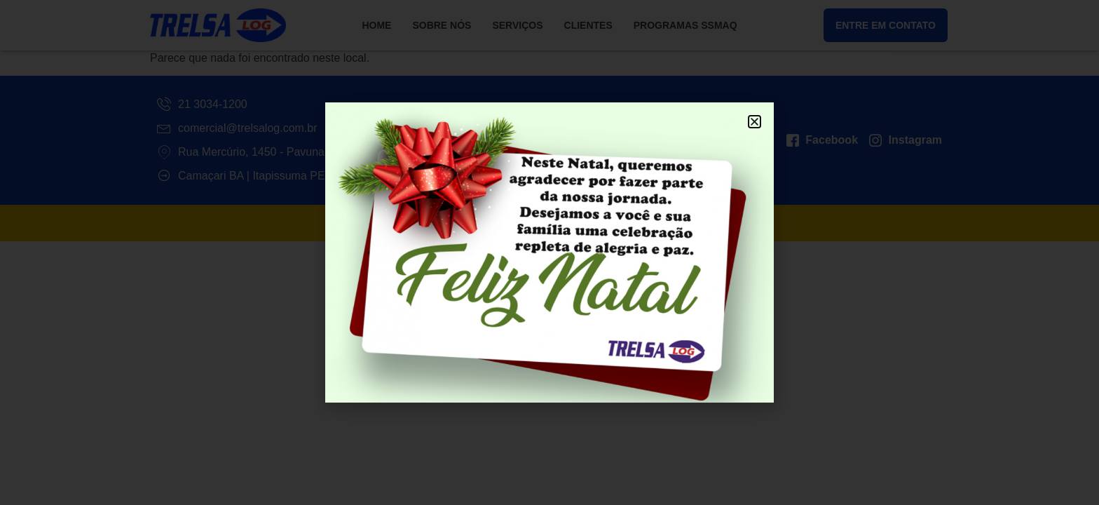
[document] (549, 252)
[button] (754, 121)
